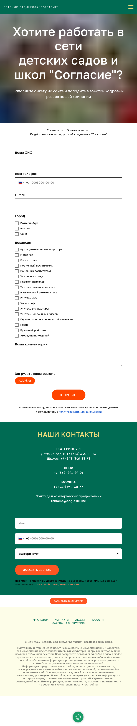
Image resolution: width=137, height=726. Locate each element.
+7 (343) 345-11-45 (81, 454)
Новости (97, 619)
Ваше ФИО (23, 153)
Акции (80, 619)
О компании (75, 130)
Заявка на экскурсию (68, 622)
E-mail (20, 195)
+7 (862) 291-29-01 (68, 473)
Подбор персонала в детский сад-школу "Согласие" (68, 134)
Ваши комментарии (31, 344)
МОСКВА (68, 482)
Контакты (62, 619)
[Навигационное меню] (130, 7)
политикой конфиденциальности (57, 584)
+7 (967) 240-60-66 (68, 487)
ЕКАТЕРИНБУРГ (68, 449)
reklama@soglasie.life (68, 501)
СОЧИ (68, 468)
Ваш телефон (26, 174)
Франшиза (41, 619)
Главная (53, 130)
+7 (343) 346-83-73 (75, 459)
